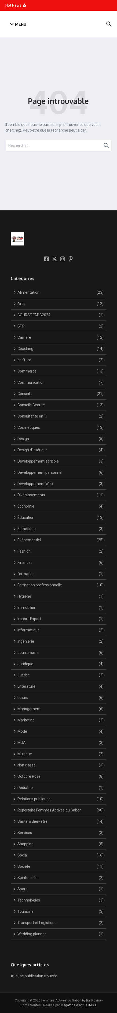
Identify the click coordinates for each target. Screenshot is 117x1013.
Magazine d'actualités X (79, 1005)
